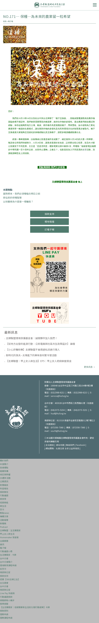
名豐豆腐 (60, 448)
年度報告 (4, 488)
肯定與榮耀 (5, 474)
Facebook (80, 444)
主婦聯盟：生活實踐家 (10, 530)
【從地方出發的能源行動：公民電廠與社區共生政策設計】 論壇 (40, 343)
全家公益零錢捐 (72, 448)
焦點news (4, 512)
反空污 (3, 568)
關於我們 (4, 460)
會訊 (2, 544)
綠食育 (3, 498)
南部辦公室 (5, 572)
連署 (84, 150)
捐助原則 (4, 610)
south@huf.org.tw (59, 430)
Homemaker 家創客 (9, 537)
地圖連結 (51, 389)
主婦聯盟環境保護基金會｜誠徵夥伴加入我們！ (31, 338)
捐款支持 (49, 214)
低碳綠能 (4, 502)
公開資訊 (4, 481)
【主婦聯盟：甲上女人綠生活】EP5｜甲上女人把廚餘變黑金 (39, 361)
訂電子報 (49, 229)
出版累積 (4, 540)
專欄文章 (4, 516)
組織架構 (4, 471)
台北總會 (4, 582)
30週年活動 (5, 477)
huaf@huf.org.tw (59, 413)
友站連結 (50, 444)
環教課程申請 (6, 617)
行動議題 (4, 495)
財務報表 (4, 485)
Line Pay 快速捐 (7, 593)
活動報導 (4, 519)
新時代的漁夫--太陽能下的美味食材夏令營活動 (31, 355)
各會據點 (4, 467)
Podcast (4, 526)
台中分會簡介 (6, 561)
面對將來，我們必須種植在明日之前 (21, 193)
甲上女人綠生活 (7, 533)
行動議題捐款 (6, 596)
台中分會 (4, 558)
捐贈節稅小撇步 (7, 600)
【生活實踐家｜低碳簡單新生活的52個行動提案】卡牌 (25, 607)
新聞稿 (3, 523)
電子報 (10, 21)
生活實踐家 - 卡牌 (8, 554)
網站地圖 (60, 444)
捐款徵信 (4, 491)
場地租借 (49, 221)
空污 (2, 509)
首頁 (4, 21)
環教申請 (4, 614)
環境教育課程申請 (8, 565)
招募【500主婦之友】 (10, 579)
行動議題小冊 (6, 551)
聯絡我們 (70, 444)
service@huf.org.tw (60, 395)
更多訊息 (88, 366)
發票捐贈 (4, 603)
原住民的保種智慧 (12, 197)
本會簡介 (4, 464)
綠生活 (3, 505)
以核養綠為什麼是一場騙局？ (18, 201)
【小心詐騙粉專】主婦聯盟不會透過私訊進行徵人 (33, 349)
